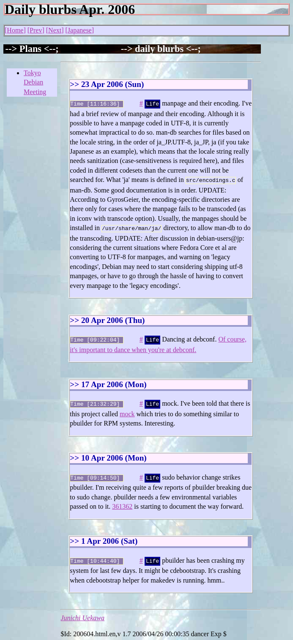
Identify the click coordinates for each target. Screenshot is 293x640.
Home (15, 30)
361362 (122, 501)
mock (127, 409)
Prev (36, 30)
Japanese (80, 30)
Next (54, 30)
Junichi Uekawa (82, 612)
